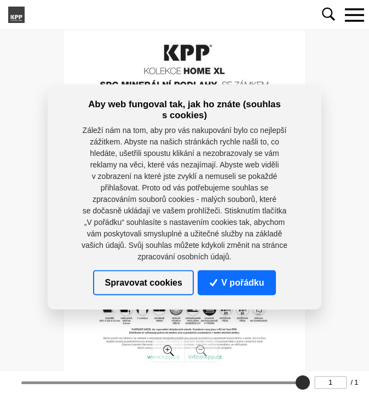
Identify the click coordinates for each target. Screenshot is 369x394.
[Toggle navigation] (354, 15)
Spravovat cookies (143, 282)
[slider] (302, 382)
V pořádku (237, 282)
